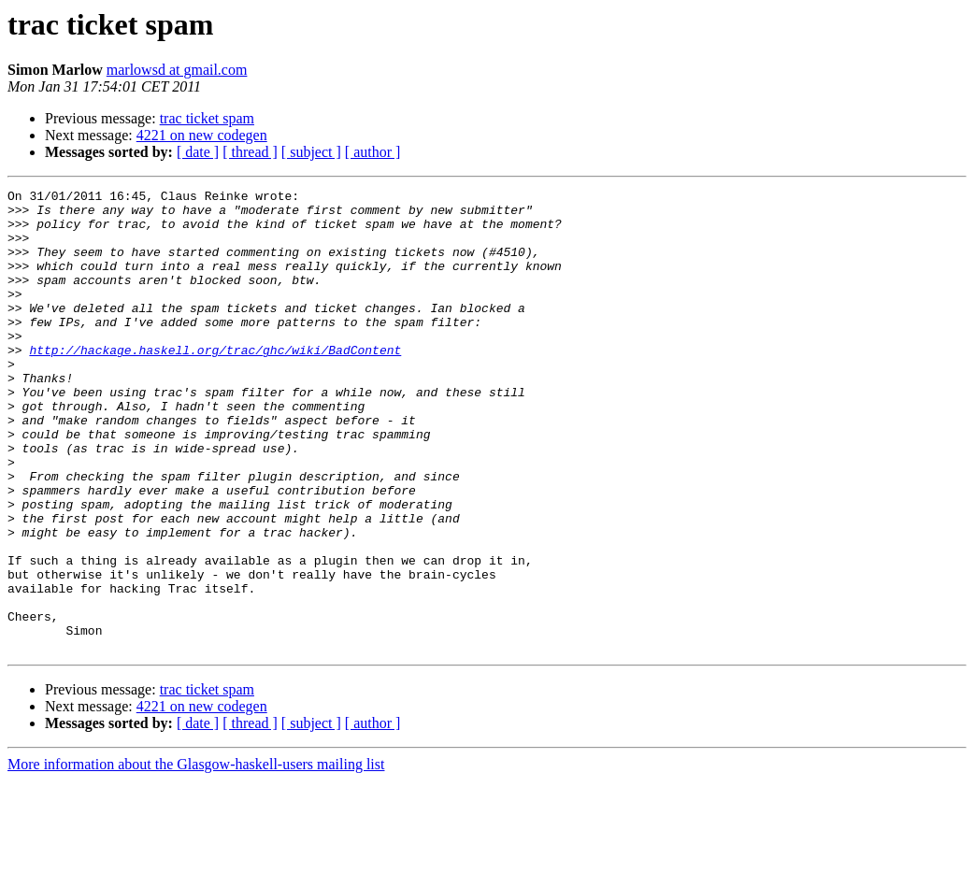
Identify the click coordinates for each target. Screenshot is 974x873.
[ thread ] (250, 152)
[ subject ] (311, 152)
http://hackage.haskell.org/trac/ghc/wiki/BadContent (215, 383)
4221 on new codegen (201, 135)
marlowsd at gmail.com (177, 70)
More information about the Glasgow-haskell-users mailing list (195, 857)
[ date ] (198, 152)
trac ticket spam (207, 118)
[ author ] (373, 152)
